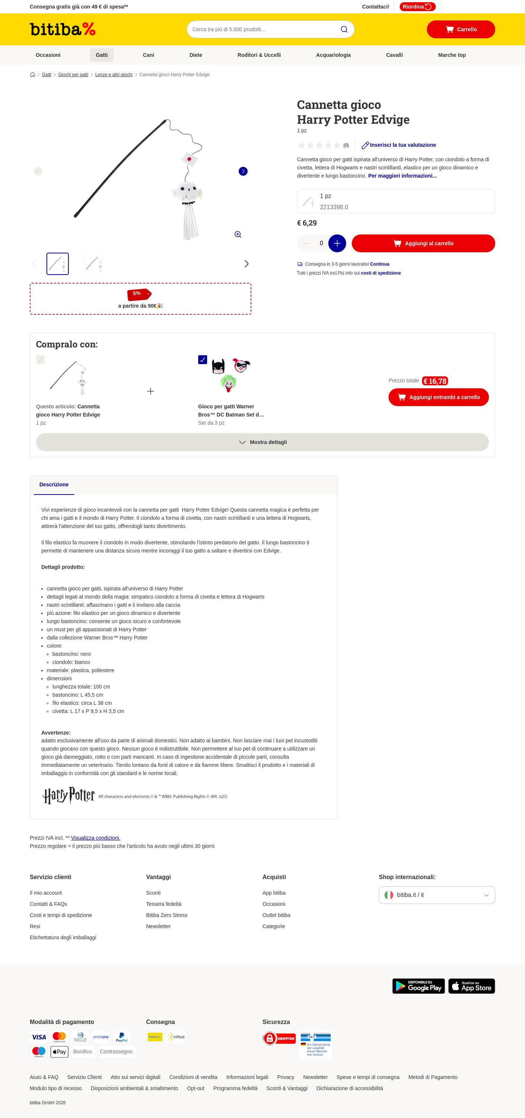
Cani (148, 55)
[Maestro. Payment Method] (39, 1053)
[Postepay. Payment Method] (101, 1038)
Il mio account (46, 893)
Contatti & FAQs (48, 904)
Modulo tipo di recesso (56, 1088)
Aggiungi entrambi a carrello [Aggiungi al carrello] (443, 398)
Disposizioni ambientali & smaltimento (134, 1088)
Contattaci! (375, 7)
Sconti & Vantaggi (287, 1088)
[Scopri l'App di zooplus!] (418, 992)
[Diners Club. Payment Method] (80, 1038)
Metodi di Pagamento (432, 1077)
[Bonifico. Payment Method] (83, 1052)
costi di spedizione (381, 273)
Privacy (285, 1077)
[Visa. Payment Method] (39, 1038)
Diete (196, 55)
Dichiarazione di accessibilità (349, 1088)
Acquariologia (333, 55)
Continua (379, 264)
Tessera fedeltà (163, 904)
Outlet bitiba (276, 915)
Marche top (452, 55)
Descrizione (54, 484)
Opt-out (195, 1088)
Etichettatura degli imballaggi (63, 937)
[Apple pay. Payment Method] (59, 1053)
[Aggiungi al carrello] (423, 243)
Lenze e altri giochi (113, 74)
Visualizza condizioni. (95, 838)
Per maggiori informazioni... (402, 176)
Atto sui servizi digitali (136, 1077)
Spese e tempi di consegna (368, 1077)
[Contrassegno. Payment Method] (117, 1052)
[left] (37, 171)
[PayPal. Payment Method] (122, 1038)
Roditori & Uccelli (259, 55)
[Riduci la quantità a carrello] (306, 243)
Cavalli (394, 55)
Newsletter (158, 926)
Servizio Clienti (84, 1077)
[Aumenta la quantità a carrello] (337, 243)
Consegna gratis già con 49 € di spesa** (79, 7)
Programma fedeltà (235, 1088)
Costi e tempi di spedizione (61, 915)
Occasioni (48, 55)
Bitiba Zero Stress (166, 915)
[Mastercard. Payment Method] (59, 1038)
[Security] (279, 1040)
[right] (243, 171)
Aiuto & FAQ (44, 1077)
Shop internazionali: (407, 877)
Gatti (102, 55)
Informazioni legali (247, 1077)
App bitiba (274, 893)
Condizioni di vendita (193, 1077)
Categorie (273, 926)
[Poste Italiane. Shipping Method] (155, 1038)
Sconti (153, 893)
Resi (35, 926)
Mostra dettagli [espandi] (262, 442)
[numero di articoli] (322, 243)
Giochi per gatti (73, 74)
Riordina (418, 6)
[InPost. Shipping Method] (176, 1038)
